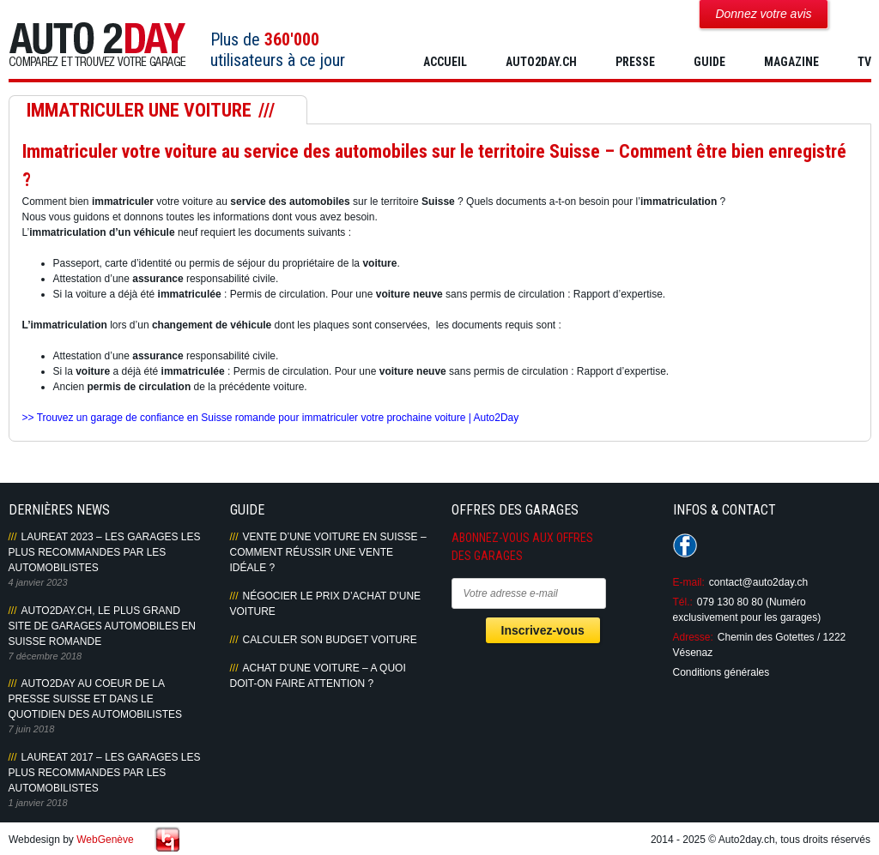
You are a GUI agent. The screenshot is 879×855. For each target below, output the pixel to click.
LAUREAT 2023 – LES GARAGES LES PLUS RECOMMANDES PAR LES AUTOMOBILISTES (105, 552)
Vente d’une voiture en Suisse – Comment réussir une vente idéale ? (328, 552)
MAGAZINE (791, 62)
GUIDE (709, 62)
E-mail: (689, 582)
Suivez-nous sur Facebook (685, 545)
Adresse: (693, 637)
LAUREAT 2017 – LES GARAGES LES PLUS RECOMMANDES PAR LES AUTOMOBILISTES (105, 772)
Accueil (445, 62)
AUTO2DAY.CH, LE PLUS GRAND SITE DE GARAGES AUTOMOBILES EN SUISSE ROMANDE (103, 626)
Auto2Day (97, 45)
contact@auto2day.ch (758, 582)
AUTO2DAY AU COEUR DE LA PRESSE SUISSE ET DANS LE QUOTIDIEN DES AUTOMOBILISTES (95, 698)
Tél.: (683, 602)
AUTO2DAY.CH (541, 62)
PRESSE (635, 62)
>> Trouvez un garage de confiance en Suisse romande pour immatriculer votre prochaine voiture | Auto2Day (270, 418)
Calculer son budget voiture (330, 640)
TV (864, 62)
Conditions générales (721, 672)
